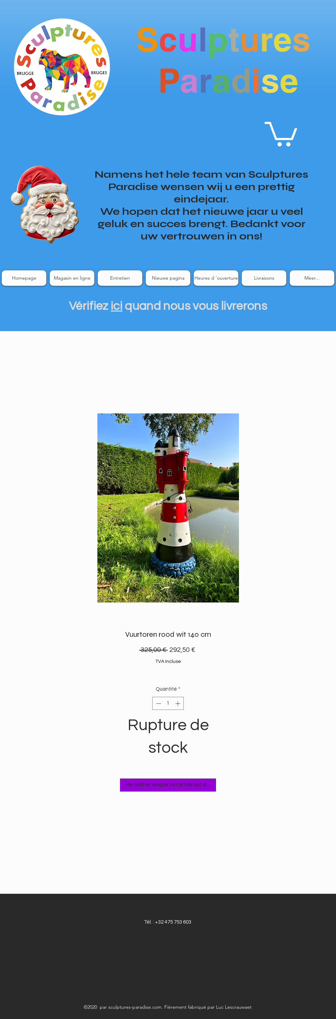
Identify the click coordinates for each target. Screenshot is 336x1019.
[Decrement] (158, 703)
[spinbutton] (168, 703)
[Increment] (178, 703)
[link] (281, 133)
